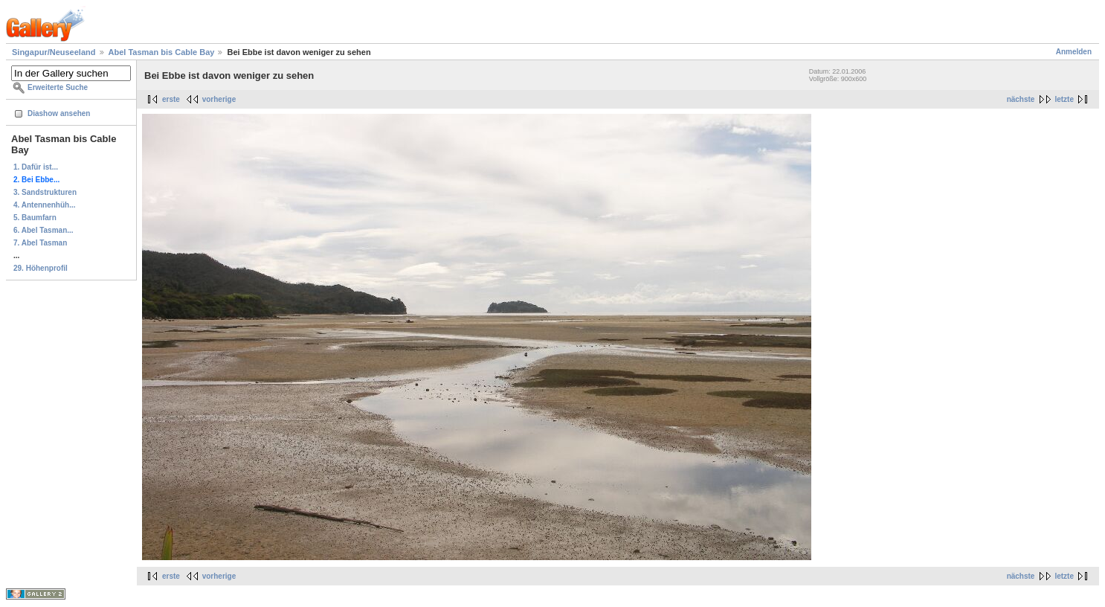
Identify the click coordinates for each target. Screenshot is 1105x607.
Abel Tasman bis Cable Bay (162, 52)
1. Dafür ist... (35, 167)
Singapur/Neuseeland (53, 52)
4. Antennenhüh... (44, 205)
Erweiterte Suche (58, 87)
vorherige (219, 99)
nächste (1021, 99)
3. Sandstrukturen (45, 192)
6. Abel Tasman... (43, 230)
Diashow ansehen (59, 113)
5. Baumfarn (35, 217)
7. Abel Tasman (40, 243)
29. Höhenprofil (40, 268)
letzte (1064, 99)
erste (171, 99)
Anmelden (1074, 52)
